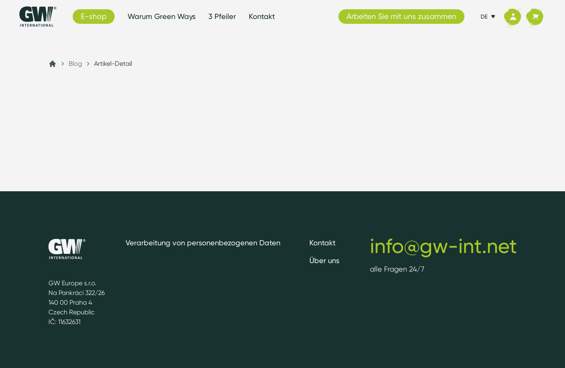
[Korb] (534, 17)
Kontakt (262, 16)
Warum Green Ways (161, 16)
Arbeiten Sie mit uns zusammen (401, 16)
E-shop (94, 16)
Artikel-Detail (113, 63)
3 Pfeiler (222, 16)
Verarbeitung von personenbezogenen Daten (203, 242)
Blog (75, 63)
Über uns (324, 260)
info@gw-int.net (443, 245)
